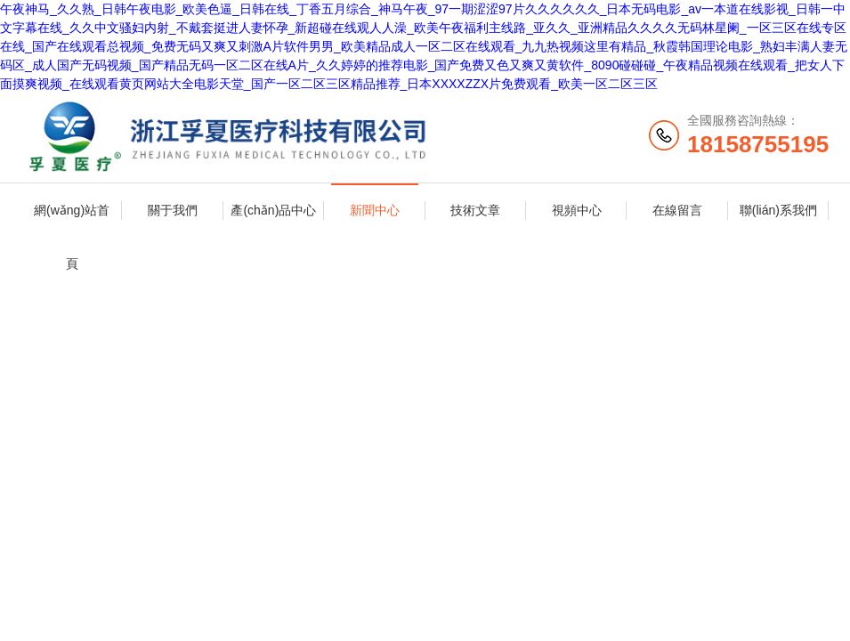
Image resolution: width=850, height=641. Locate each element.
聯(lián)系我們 (778, 210)
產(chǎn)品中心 (273, 210)
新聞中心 (375, 210)
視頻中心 (577, 210)
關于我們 (173, 210)
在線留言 (677, 210)
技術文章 (475, 210)
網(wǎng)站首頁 (71, 220)
